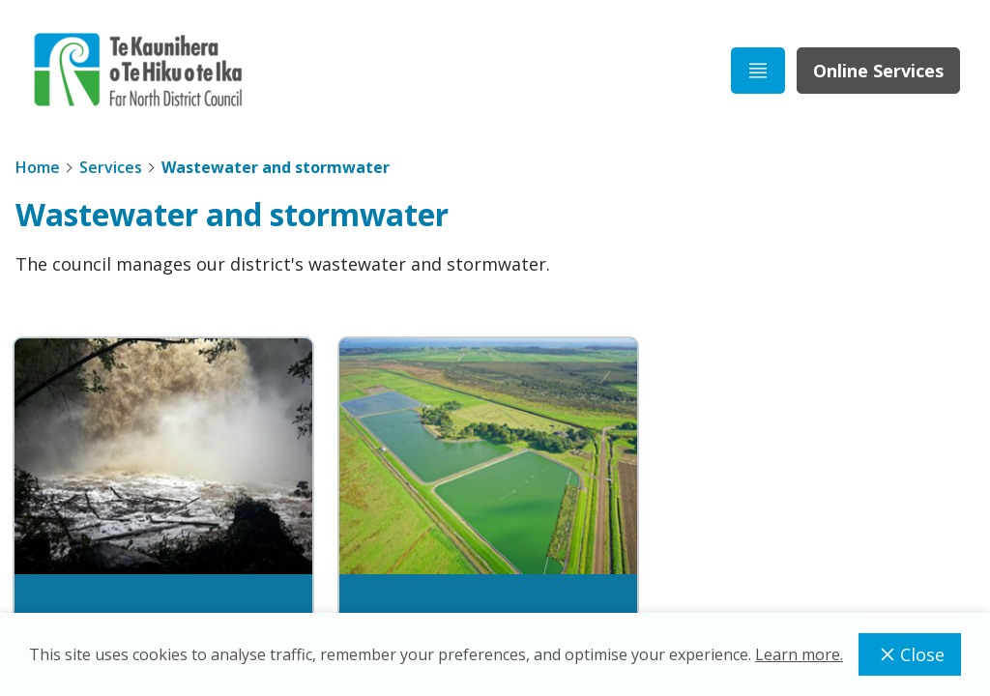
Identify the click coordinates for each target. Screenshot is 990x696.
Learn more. (799, 654)
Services (110, 167)
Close (910, 654)
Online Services (878, 70)
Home (37, 167)
